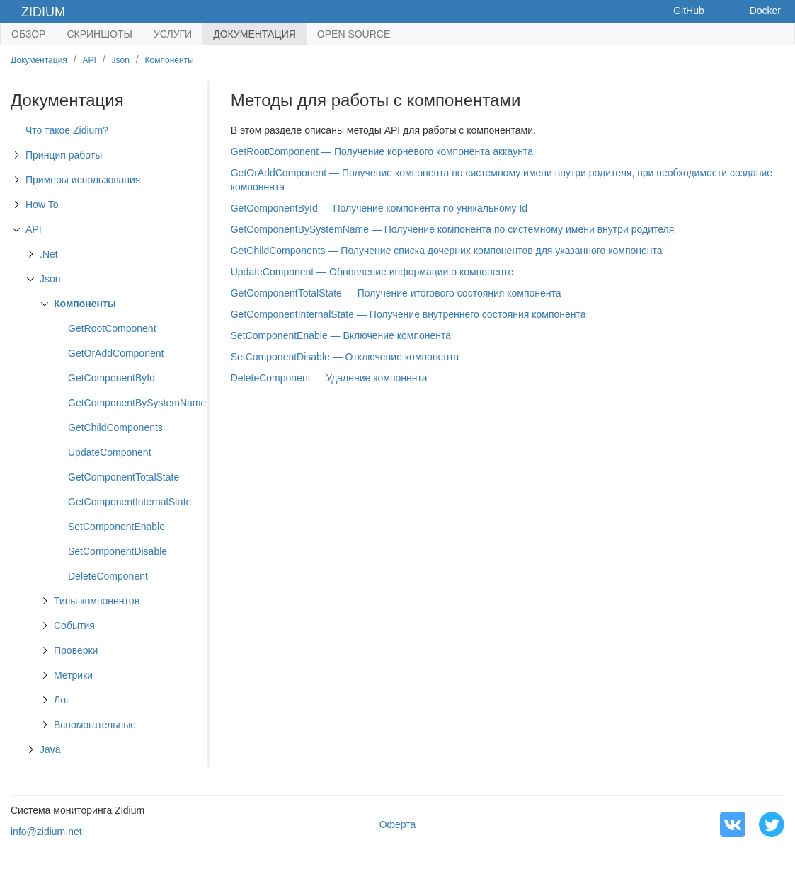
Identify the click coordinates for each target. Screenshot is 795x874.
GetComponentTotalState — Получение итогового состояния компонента (396, 293)
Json (121, 60)
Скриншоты (99, 34)
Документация (254, 34)
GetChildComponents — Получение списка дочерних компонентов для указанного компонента (447, 250)
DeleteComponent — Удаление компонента (329, 378)
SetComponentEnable (116, 526)
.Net (49, 254)
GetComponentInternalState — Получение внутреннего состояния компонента (408, 314)
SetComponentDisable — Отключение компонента (345, 356)
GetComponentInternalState (129, 501)
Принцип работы (63, 155)
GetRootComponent (112, 328)
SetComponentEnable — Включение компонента (341, 335)
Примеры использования (82, 179)
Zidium (43, 12)
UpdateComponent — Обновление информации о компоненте (372, 271)
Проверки (76, 650)
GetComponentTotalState (123, 477)
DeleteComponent (108, 576)
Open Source (353, 34)
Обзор (28, 34)
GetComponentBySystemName (137, 402)
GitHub (688, 10)
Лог (61, 700)
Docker (765, 10)
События (74, 625)
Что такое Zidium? (66, 130)
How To (41, 204)
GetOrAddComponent (116, 353)
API (89, 60)
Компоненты (169, 60)
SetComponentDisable (117, 551)
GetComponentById (111, 378)
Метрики (73, 675)
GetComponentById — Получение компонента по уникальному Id (379, 208)
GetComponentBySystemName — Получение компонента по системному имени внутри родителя (453, 229)
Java (50, 749)
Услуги (173, 34)
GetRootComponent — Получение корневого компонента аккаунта (382, 151)
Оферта (397, 824)
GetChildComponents (115, 427)
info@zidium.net (46, 831)
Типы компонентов (96, 600)
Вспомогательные (95, 724)
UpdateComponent (109, 452)
